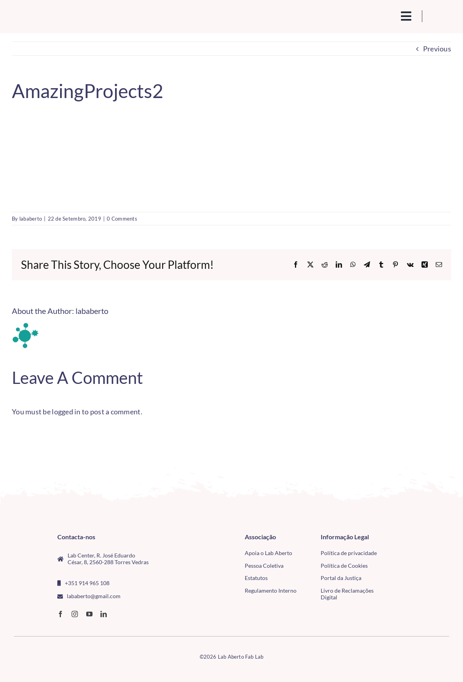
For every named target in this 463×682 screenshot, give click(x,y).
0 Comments (122, 218)
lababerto (30, 218)
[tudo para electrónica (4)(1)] (415, 554)
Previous (437, 48)
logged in (66, 411)
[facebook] (60, 614)
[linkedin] (103, 614)
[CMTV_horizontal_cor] (415, 537)
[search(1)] (381, 15)
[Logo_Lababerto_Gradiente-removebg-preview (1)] (59, 14)
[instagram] (75, 614)
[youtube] (89, 614)
